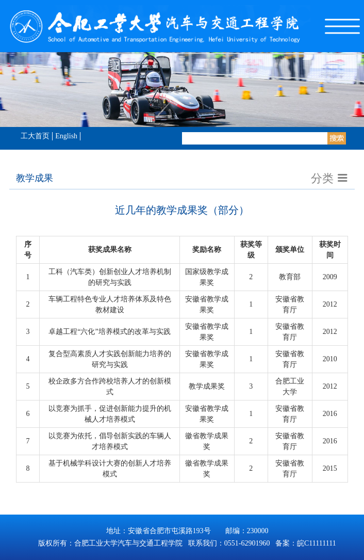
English (66, 136)
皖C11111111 (316, 543)
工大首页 (35, 136)
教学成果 (34, 178)
